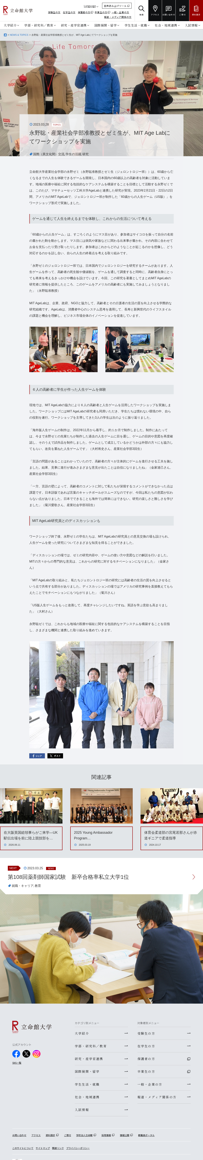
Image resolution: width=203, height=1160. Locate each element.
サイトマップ (43, 1149)
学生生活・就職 (136, 25)
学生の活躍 (73, 154)
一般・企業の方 (120, 12)
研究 (85, 154)
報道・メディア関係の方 (118, 17)
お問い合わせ (19, 1136)
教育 (38, 886)
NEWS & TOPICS (19, 35)
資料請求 (50, 1136)
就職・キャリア (23, 886)
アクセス (36, 1136)
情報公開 (124, 1136)
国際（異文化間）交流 (48, 154)
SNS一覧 (16, 1063)
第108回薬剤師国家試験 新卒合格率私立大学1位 (68, 877)
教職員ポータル (146, 1136)
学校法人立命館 (84, 1136)
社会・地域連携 (166, 25)
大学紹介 (10, 25)
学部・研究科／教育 (38, 25)
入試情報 (191, 25)
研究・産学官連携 (74, 25)
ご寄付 (67, 1136)
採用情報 (106, 1136)
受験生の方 (54, 12)
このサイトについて (22, 1149)
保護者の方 (84, 12)
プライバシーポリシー (78, 1149)
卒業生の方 (101, 12)
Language (90, 5)
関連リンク (58, 1149)
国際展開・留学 (105, 25)
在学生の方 (69, 12)
